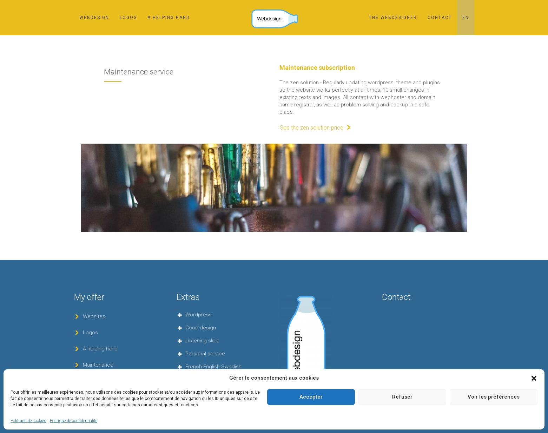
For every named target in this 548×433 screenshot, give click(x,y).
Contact (440, 17)
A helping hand (168, 17)
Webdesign (94, 17)
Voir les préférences (494, 397)
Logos (128, 17)
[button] (533, 378)
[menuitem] (465, 17)
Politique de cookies (28, 420)
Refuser (402, 397)
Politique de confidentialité (73, 420)
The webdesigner (393, 17)
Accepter (311, 397)
